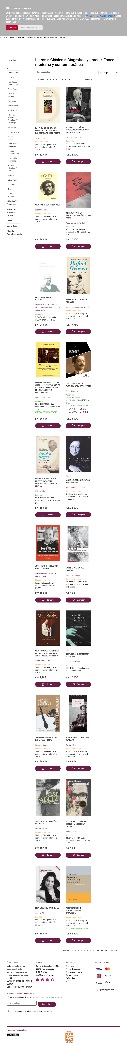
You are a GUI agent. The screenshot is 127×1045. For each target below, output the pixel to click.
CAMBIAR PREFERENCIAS (30, 28)
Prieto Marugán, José (74, 137)
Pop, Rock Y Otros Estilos (13, 83)
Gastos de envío (71, 975)
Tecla (10, 189)
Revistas (11, 175)
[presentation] (26, 1018)
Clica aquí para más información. (100, 16)
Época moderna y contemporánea (50, 37)
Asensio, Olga (40, 913)
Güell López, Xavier (73, 575)
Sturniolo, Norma (72, 745)
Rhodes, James (71, 832)
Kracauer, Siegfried (42, 745)
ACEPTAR (12, 28)
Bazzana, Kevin (41, 210)
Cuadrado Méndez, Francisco (46, 305)
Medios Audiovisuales (13, 152)
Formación (12, 101)
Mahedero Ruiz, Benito (44, 308)
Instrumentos (13, 106)
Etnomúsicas (13, 89)
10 (69, 80)
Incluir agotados (43, 72)
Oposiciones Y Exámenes (13, 145)
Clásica (12, 37)
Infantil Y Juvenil (11, 138)
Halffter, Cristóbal (41, 491)
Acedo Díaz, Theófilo (43, 661)
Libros (4, 37)
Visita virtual (70, 978)
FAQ (67, 981)
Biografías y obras (25, 37)
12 (77, 80)
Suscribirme (47, 1004)
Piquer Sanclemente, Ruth (75, 223)
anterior (41, 79)
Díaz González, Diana (43, 398)
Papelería (11, 185)
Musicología (12, 110)
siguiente (88, 79)
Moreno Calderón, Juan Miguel (77, 307)
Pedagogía (12, 127)
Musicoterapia (13, 132)
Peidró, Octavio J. (72, 391)
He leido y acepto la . (31, 1011)
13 (81, 80)
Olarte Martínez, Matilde (44, 573)
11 (73, 80)
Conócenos (69, 966)
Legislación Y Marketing (13, 159)
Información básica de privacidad (39, 1011)
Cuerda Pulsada (11, 195)
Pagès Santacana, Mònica (75, 488)
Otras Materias (13, 180)
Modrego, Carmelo (73, 662)
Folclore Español (11, 95)
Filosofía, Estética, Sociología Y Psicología (12, 119)
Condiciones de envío (73, 972)
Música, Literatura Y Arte (12, 168)
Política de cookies (72, 969)
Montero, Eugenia (41, 829)
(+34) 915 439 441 (43, 972)
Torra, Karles (40, 138)
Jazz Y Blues (13, 73)
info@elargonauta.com (45, 975)
